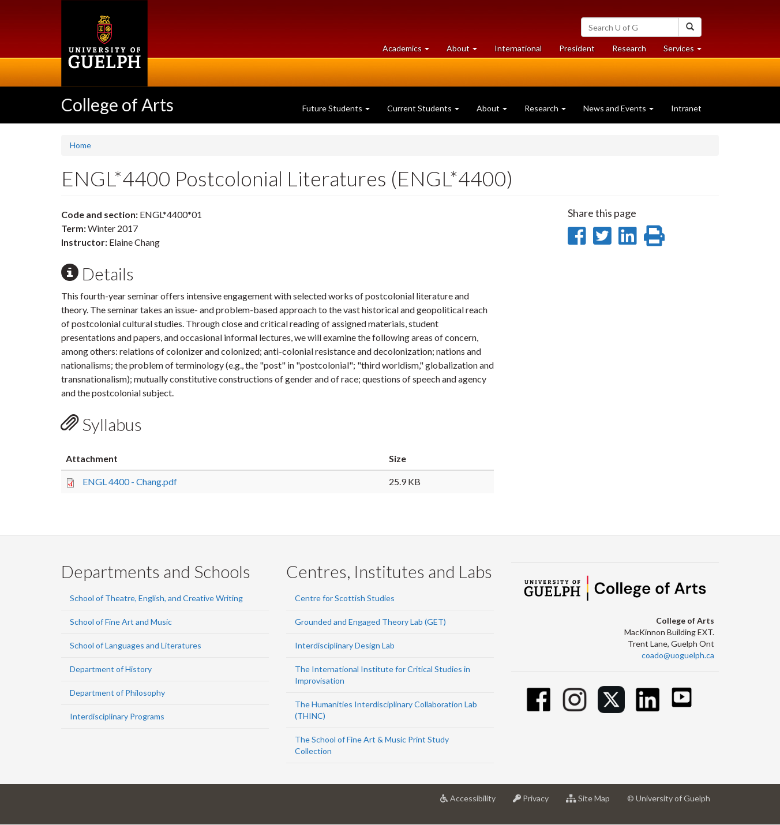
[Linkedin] (647, 699)
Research (633, 51)
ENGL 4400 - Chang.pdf (129, 481)
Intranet (686, 108)
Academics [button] (410, 51)
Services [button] (686, 51)
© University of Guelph (668, 798)
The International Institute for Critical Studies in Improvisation (382, 674)
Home (80, 145)
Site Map (592, 802)
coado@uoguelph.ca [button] (678, 655)
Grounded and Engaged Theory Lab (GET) (370, 622)
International (518, 48)
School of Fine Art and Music (121, 622)
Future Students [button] (336, 108)
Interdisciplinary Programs (117, 716)
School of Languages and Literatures (135, 645)
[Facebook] (538, 699)
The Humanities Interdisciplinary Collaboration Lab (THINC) (386, 710)
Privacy (535, 802)
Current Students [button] (423, 108)
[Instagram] (574, 699)
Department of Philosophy (117, 692)
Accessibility (472, 802)
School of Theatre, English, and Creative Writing (156, 598)
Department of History (111, 669)
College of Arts (117, 104)
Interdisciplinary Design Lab (345, 645)
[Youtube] (681, 697)
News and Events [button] (618, 108)
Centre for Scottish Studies (345, 598)
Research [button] (545, 108)
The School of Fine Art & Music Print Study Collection (372, 745)
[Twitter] (611, 699)
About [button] (466, 51)
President (577, 48)
